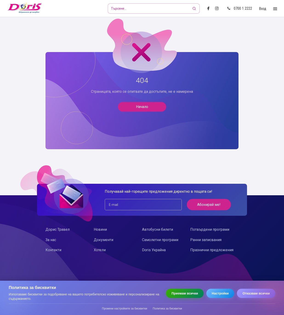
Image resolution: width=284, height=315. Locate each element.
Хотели (100, 250)
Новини (100, 229)
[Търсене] (194, 8)
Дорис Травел (57, 229)
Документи (103, 240)
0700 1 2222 (239, 8)
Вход (262, 8)
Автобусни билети (157, 229)
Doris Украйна (154, 250)
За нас (50, 240)
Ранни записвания (206, 240)
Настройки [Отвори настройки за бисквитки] (220, 293)
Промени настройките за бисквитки (124, 308)
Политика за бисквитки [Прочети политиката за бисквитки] (167, 308)
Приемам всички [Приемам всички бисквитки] (184, 293)
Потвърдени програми (209, 229)
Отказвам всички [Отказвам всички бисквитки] (256, 293)
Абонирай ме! (209, 204)
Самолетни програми (160, 240)
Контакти (53, 250)
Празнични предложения (211, 250)
